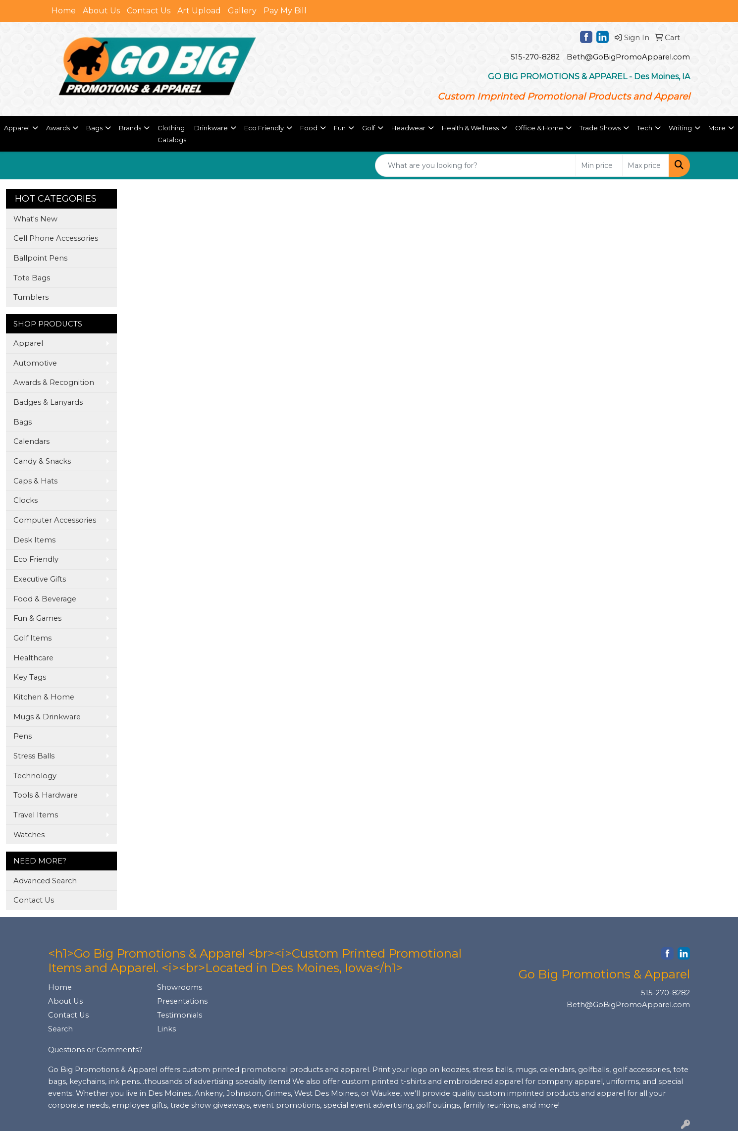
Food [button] (308, 128)
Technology (34, 775)
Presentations (182, 1001)
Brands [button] (130, 128)
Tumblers (31, 297)
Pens (22, 736)
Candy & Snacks (42, 461)
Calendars (31, 441)
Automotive (35, 363)
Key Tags (29, 677)
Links (166, 1028)
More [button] (717, 128)
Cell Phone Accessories (55, 238)
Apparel (28, 343)
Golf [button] (368, 128)
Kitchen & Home (43, 697)
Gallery (242, 10)
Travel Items (35, 814)
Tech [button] (644, 128)
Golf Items (32, 638)
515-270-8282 (535, 57)
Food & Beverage (44, 598)
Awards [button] (58, 128)
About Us (101, 10)
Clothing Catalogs (172, 134)
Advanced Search (45, 880)
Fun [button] (340, 128)
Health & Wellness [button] (470, 128)
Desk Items (34, 540)
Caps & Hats (35, 481)
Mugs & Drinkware (47, 716)
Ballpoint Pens (40, 258)
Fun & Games (37, 618)
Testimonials (179, 1015)
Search (60, 1028)
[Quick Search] (475, 165)
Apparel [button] (17, 128)
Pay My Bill (285, 10)
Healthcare (33, 657)
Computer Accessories (54, 520)
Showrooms (179, 987)
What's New (35, 219)
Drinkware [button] (211, 128)
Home (64, 10)
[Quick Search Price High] (645, 165)
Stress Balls (33, 756)
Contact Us (148, 10)
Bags (22, 422)
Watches (29, 834)
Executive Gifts (39, 579)
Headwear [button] (408, 128)
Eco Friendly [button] (264, 128)
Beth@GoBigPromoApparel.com (628, 57)
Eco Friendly (35, 559)
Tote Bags (31, 277)
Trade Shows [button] (600, 128)
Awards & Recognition (53, 382)
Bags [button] (94, 128)
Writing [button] (680, 128)
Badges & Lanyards (48, 402)
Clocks (25, 500)
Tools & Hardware (45, 795)
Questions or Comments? (95, 1049)
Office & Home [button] (539, 128)
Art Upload (199, 10)
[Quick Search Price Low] (599, 165)
